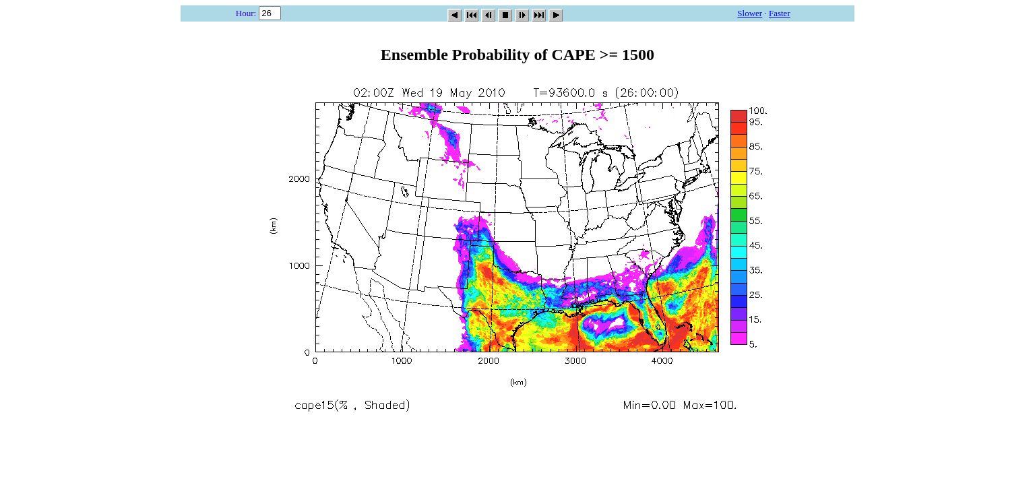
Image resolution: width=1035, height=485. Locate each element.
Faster (779, 13)
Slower (749, 13)
